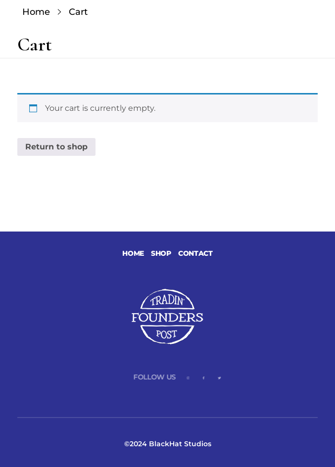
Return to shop (56, 146)
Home (36, 11)
